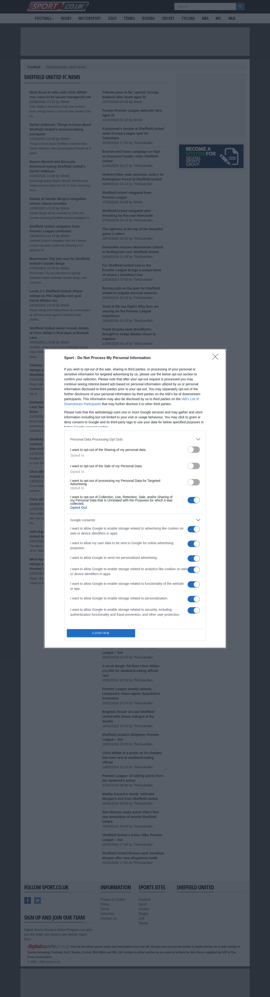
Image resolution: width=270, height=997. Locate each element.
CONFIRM (101, 633)
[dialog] (135, 498)
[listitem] (135, 439)
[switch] (194, 449)
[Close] (216, 358)
